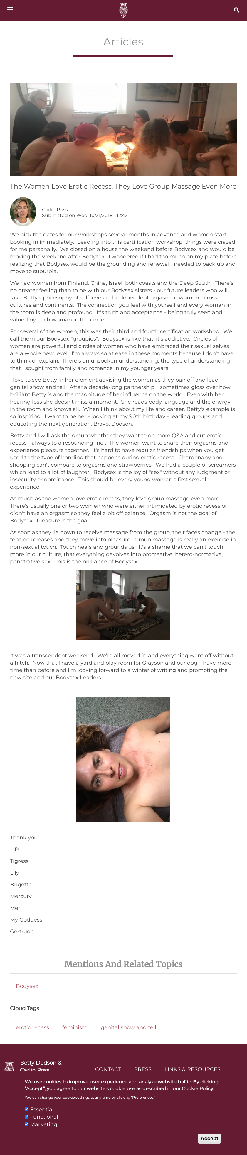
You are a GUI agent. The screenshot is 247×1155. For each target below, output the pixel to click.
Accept (209, 1144)
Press (143, 1069)
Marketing (43, 1130)
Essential (42, 1115)
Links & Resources (192, 1069)
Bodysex (27, 986)
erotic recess (32, 1027)
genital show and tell (128, 1027)
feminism (75, 1027)
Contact (108, 1069)
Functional (44, 1123)
